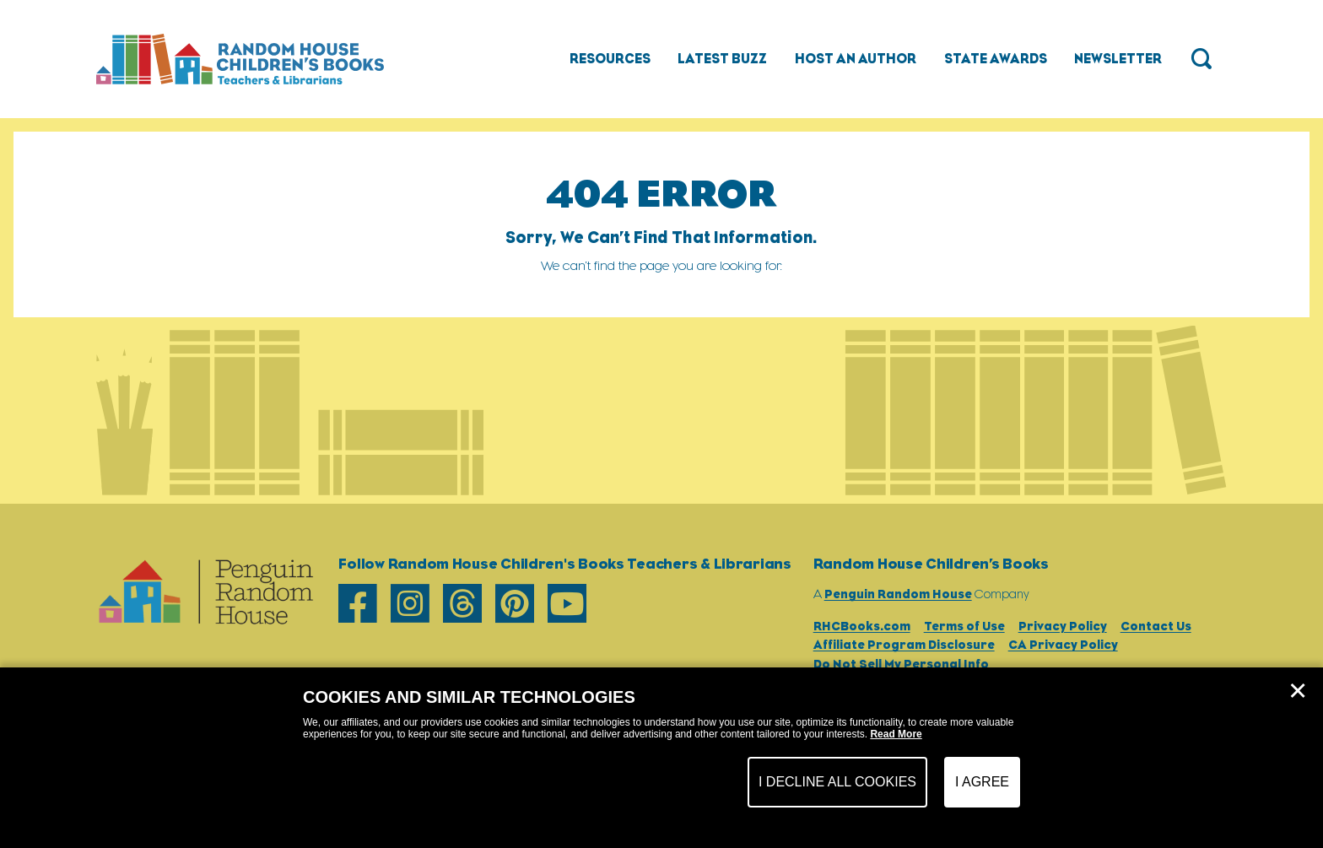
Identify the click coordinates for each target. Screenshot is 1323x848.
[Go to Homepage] (240, 59)
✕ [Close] (1298, 691)
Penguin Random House (898, 593)
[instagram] (410, 604)
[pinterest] (514, 604)
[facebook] (357, 604)
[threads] (462, 604)
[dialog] (661, 757)
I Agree (982, 782)
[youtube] (567, 604)
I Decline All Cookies (837, 782)
